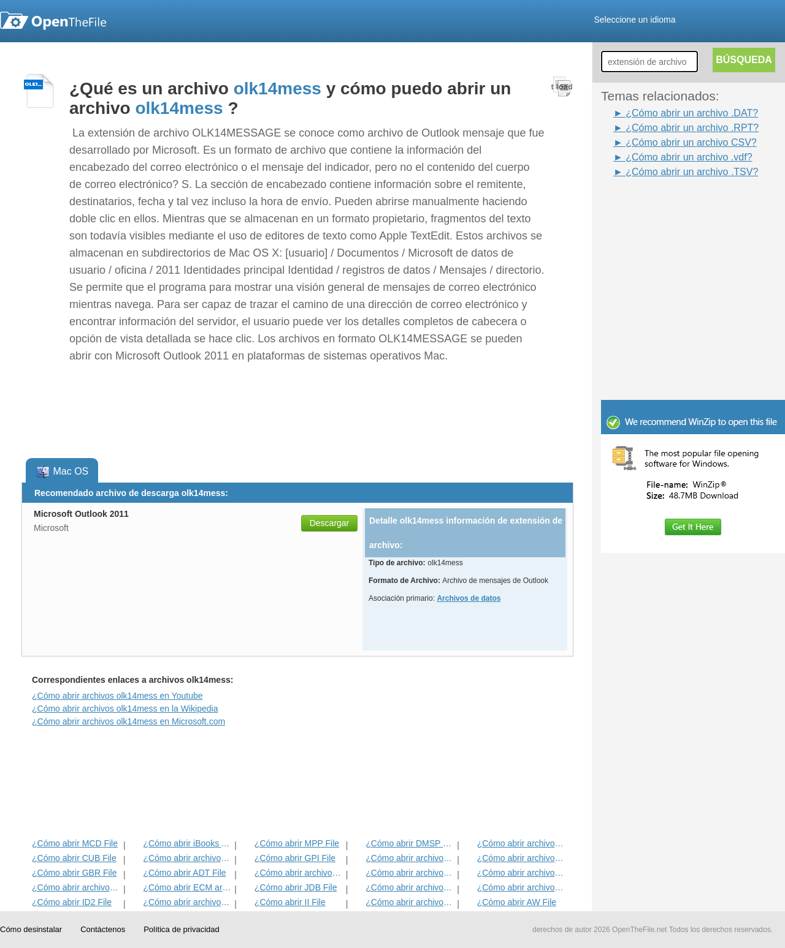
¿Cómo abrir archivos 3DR (410, 858)
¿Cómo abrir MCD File (75, 843)
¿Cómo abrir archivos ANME (410, 873)
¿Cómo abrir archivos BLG (521, 887)
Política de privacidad (182, 929)
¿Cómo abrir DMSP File (410, 843)
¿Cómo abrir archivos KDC (410, 902)
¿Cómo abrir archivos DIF (521, 858)
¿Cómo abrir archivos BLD (410, 887)
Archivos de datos (468, 598)
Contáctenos (102, 929)
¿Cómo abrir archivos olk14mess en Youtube (117, 696)
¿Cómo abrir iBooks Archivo (187, 843)
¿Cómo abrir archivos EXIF (76, 887)
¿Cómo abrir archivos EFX (521, 873)
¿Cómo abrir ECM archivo (187, 887)
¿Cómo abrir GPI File (295, 858)
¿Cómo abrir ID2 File (72, 902)
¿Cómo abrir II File (290, 902)
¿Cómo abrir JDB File (296, 887)
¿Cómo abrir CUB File (74, 858)
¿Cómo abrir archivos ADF (521, 843)
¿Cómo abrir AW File (516, 902)
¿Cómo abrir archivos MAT (187, 902)
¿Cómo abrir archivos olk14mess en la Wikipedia (125, 708)
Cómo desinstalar (31, 929)
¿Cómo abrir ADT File (184, 873)
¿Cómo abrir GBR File (74, 873)
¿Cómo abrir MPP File (297, 843)
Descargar (330, 523)
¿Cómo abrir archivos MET (187, 858)
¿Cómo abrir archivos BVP (299, 873)
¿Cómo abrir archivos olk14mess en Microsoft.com (128, 721)
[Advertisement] (674, 207)
